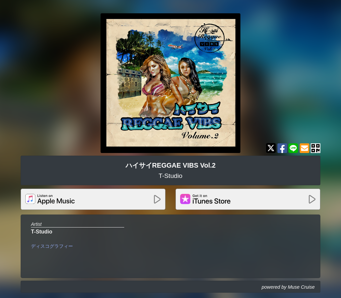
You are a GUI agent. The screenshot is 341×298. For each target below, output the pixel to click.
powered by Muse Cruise (288, 287)
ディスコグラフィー (52, 246)
